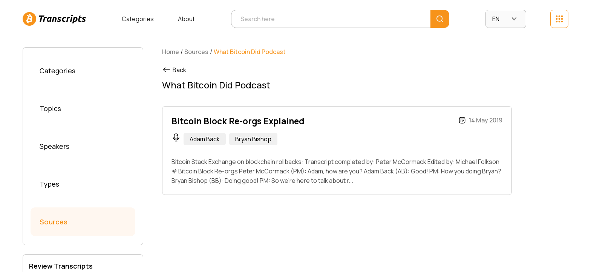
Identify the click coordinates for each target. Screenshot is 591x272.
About (186, 19)
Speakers (54, 146)
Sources (53, 221)
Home (170, 52)
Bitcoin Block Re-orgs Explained (237, 121)
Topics (50, 108)
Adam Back (205, 139)
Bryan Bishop (253, 139)
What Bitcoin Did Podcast (250, 52)
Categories (138, 19)
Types (49, 184)
